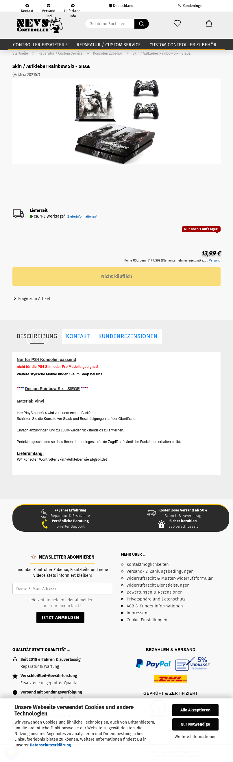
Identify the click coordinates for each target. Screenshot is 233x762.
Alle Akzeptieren (195, 710)
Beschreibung (37, 336)
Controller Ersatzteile (40, 44)
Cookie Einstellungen (147, 619)
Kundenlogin (190, 6)
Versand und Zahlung (48, 8)
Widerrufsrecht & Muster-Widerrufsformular (170, 578)
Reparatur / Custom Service (109, 44)
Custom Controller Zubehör (183, 44)
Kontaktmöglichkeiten (148, 564)
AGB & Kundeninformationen (155, 606)
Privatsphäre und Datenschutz (156, 599)
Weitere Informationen (196, 736)
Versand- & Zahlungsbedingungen (160, 571)
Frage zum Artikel (34, 298)
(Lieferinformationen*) (83, 216)
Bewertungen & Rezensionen (155, 592)
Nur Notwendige (195, 724)
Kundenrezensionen (128, 336)
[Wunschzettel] (177, 24)
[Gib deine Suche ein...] (141, 24)
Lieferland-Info (73, 8)
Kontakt (27, 8)
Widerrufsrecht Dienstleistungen (158, 585)
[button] (209, 24)
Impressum (138, 612)
